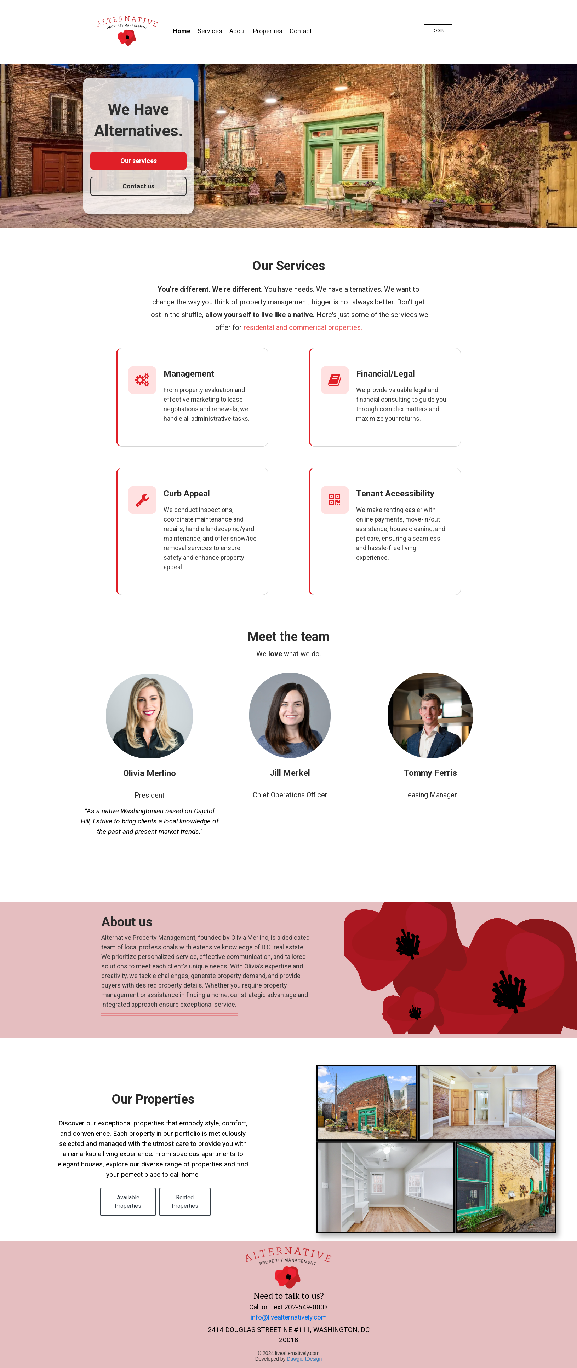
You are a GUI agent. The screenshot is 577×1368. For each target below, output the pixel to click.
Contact (301, 31)
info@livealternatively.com (289, 1316)
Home (181, 31)
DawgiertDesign (304, 1358)
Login (438, 31)
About (237, 31)
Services (210, 31)
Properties (267, 31)
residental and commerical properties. (303, 327)
